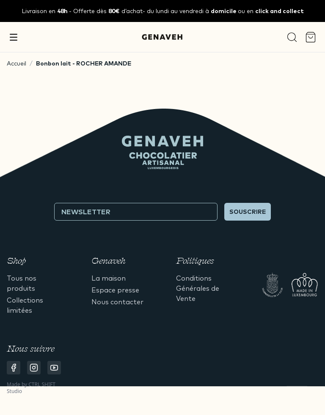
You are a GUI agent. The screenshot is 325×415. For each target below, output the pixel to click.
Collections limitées (25, 305)
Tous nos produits (21, 283)
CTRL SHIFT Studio (31, 388)
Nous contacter (117, 302)
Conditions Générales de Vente (197, 288)
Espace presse (115, 290)
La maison (108, 278)
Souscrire (247, 212)
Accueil (16, 63)
